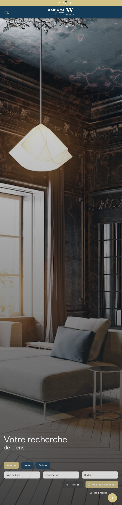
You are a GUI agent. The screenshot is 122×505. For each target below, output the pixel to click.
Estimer (43, 469)
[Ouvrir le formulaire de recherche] (72, 489)
